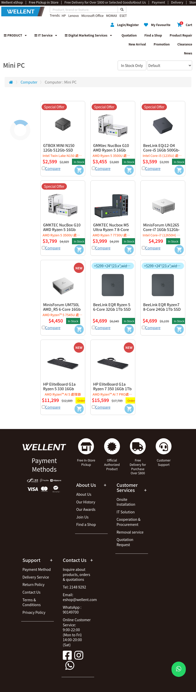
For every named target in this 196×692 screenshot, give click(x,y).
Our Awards (85, 509)
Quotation (129, 35)
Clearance (184, 44)
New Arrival (137, 44)
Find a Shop (153, 35)
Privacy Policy (33, 612)
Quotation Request (125, 542)
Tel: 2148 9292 (74, 587)
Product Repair (181, 35)
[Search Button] (122, 9)
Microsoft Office (92, 15)
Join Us (82, 517)
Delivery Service (35, 577)
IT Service (45, 35)
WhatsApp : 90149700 (72, 610)
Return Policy (33, 584)
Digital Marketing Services (88, 35)
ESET (123, 15)
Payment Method (36, 569)
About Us (83, 494)
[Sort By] (169, 65)
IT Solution (126, 511)
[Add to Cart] (79, 170)
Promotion (162, 44)
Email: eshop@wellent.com (80, 597)
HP (64, 15)
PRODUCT (15, 35)
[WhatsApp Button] (179, 669)
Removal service (130, 532)
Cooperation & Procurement (129, 522)
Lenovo (73, 15)
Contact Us (31, 592)
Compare (52, 168)
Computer (29, 82)
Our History (85, 501)
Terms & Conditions (31, 602)
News (188, 53)
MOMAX (111, 15)
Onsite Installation (126, 502)
